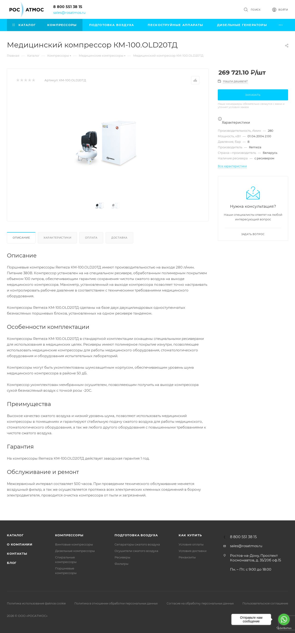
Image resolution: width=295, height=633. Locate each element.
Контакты (17, 553)
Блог (12, 563)
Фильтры (121, 564)
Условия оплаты (191, 544)
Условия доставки (192, 551)
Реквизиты (187, 557)
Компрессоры (69, 535)
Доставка (119, 237)
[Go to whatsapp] (284, 619)
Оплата (91, 237)
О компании (19, 544)
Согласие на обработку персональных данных (200, 603)
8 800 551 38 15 (67, 7)
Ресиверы (122, 557)
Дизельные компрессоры (75, 551)
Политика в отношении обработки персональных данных (116, 603)
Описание (21, 237)
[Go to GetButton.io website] (284, 628)
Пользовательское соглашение (265, 603)
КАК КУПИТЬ (190, 535)
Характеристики (57, 237)
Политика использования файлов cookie (36, 603)
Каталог (15, 535)
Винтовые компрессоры (74, 544)
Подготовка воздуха (136, 535)
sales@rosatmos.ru (69, 12)
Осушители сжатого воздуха (136, 551)
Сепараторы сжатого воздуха (137, 544)
